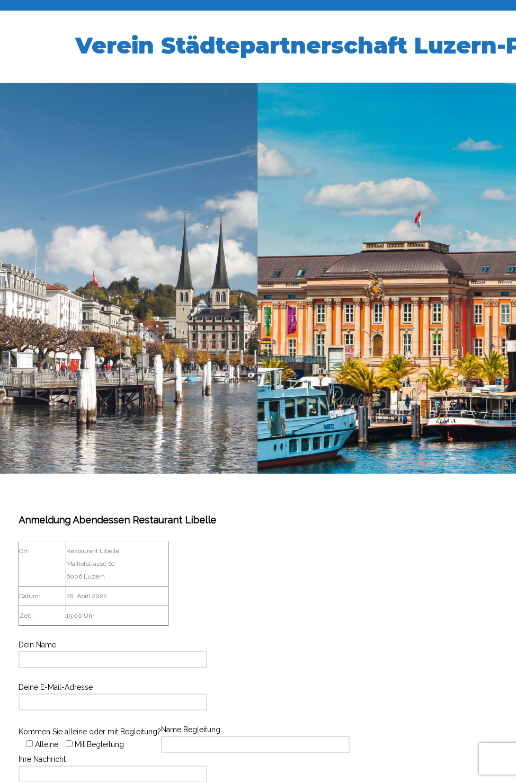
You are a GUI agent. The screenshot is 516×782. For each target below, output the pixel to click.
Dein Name (113, 652)
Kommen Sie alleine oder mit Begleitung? (90, 738)
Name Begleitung (255, 737)
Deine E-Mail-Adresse (113, 694)
